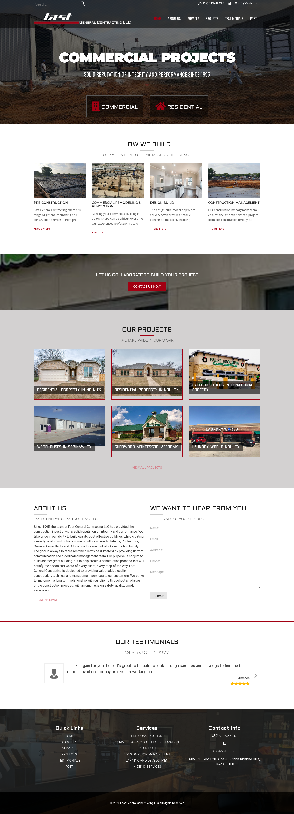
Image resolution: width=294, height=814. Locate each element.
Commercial (115, 106)
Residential (179, 106)
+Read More (42, 228)
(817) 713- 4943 (210, 3)
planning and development (147, 760)
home (157, 18)
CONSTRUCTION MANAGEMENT (147, 754)
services (193, 18)
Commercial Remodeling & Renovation (147, 742)
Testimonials (234, 18)
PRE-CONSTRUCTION (147, 736)
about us (174, 18)
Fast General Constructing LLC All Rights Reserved (152, 803)
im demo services (147, 766)
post (253, 18)
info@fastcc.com (247, 3)
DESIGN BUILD (146, 748)
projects (212, 18)
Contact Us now (147, 286)
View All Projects (147, 467)
